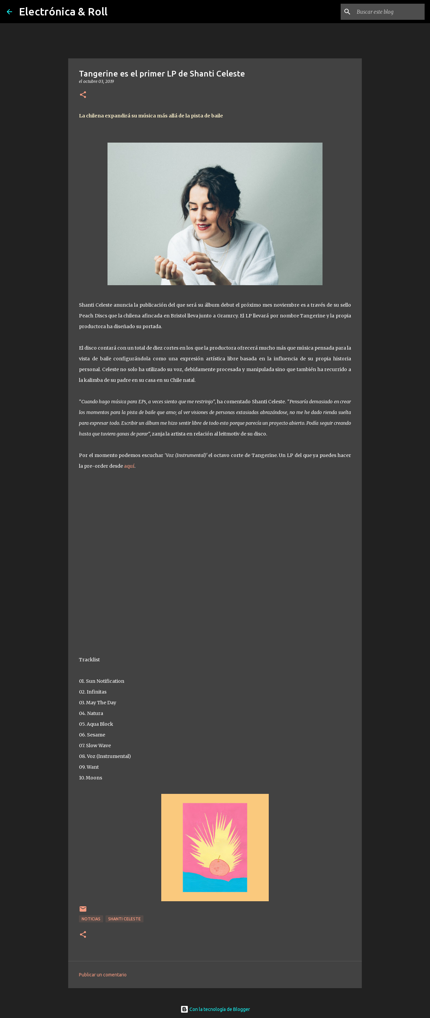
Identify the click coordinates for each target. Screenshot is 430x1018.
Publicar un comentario (103, 974)
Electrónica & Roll (63, 11)
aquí (129, 466)
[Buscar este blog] (389, 12)
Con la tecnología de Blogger (215, 1009)
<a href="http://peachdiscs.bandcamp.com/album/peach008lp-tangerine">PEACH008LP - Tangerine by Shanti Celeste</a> (215, 561)
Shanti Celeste (124, 919)
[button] (83, 95)
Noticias (91, 919)
